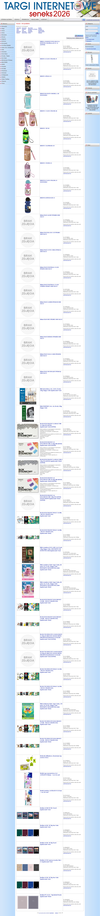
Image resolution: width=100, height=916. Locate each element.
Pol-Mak (4, 68)
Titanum (4, 81)
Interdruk (4, 51)
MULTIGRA (4, 62)
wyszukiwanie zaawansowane (93, 19)
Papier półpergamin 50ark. (92, 65)
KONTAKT (44, 19)
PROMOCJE (25, 19)
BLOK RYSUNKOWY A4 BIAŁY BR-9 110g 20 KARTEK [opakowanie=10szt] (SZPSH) (51, 461)
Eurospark (4, 43)
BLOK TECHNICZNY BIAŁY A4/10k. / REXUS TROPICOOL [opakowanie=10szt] (51, 688)
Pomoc (86, 37)
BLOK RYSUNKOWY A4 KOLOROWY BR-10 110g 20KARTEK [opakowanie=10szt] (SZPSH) (51, 479)
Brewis (3, 37)
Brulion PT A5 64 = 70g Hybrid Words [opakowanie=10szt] (51, 895)
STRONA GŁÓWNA (6, 19)
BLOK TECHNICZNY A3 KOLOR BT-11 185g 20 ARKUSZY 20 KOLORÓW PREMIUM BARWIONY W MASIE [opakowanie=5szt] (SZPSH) (51, 637)
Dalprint (4, 39)
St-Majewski (5, 75)
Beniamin (4, 34)
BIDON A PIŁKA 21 (46, 76)
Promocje (89, 88)
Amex (3, 30)
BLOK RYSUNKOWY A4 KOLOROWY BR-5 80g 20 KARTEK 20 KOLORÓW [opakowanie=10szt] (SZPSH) (50, 498)
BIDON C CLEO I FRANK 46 (48, 111)
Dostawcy (5, 23)
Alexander (4, 26)
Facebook (89, 113)
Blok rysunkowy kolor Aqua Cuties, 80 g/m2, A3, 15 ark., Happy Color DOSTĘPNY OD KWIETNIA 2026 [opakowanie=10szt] (51, 567)
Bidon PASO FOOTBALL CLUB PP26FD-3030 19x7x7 (49, 268)
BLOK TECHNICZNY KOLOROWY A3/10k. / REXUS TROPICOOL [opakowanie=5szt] (50, 722)
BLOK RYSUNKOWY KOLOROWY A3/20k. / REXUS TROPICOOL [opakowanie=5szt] (50, 601)
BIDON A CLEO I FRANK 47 (48, 59)
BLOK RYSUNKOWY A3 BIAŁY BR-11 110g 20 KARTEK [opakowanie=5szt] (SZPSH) (51, 425)
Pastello (4, 66)
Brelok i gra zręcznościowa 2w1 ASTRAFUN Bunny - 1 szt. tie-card (50, 774)
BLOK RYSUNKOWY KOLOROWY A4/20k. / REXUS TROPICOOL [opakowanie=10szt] (50, 618)
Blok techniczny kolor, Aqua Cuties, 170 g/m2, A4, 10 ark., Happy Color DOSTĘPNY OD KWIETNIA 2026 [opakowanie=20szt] (51, 706)
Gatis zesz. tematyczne (8, 47)
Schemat (4, 72)
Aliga (3, 28)
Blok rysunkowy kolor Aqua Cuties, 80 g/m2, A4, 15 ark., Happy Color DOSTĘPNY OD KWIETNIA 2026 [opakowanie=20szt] (51, 584)
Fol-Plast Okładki (6, 45)
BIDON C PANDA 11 (46, 163)
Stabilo (3, 77)
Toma (3, 83)
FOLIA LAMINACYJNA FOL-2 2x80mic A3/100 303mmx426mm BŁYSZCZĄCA (92, 82)
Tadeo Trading (5, 79)
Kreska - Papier (6, 56)
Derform (4, 41)
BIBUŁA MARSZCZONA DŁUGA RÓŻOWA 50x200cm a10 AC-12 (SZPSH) (50, 43)
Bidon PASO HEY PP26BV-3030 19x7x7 (51, 319)
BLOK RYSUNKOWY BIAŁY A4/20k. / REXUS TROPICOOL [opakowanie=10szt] (51, 531)
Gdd (3, 49)
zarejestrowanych (67, 51)
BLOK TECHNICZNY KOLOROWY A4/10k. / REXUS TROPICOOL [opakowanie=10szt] (50, 740)
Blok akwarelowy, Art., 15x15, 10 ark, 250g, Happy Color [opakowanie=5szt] (50, 389)
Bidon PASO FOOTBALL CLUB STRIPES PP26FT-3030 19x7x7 (49, 285)
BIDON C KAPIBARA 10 (47, 145)
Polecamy (89, 52)
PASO (3, 64)
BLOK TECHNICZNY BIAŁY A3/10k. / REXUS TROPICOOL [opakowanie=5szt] (51, 670)
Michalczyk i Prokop (7, 60)
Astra (3, 32)
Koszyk (89, 43)
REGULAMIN (35, 19)
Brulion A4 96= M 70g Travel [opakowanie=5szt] (48, 843)
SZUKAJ (16, 19)
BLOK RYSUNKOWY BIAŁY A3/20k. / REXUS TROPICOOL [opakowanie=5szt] (51, 514)
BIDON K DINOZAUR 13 (47, 198)
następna (52, 912)
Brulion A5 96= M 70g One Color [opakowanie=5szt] (49, 878)
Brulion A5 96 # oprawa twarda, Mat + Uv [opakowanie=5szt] (51, 860)
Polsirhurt (4, 70)
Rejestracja (88, 41)
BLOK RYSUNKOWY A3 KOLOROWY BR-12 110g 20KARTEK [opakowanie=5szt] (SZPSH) (51, 443)
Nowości (89, 68)
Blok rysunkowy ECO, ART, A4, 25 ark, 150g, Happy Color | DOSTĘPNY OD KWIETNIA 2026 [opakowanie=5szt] (51, 549)
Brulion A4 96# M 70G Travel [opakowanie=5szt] (48, 808)
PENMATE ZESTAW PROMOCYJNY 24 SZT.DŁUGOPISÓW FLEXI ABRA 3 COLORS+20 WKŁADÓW (92, 108)
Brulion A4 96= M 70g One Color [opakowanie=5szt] (49, 826)
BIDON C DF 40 (44, 128)
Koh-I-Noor (4, 53)
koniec (56, 912)
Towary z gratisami (91, 92)
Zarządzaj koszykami (91, 48)
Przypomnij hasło (90, 39)
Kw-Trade (4, 58)
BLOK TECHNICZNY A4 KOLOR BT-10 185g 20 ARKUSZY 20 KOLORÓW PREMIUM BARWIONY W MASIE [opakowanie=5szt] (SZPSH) (51, 654)
